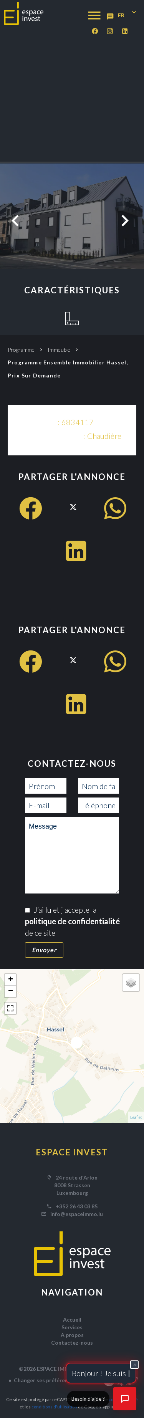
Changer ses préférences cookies (56, 1380)
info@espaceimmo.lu (76, 1214)
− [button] (10, 991)
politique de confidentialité (72, 921)
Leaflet (136, 1117)
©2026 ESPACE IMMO (46, 1368)
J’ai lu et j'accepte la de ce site (72, 921)
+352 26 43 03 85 (77, 1206)
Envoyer (44, 949)
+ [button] (10, 980)
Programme (21, 349)
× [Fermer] (134, 1364)
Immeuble (59, 349)
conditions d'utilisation (54, 1406)
